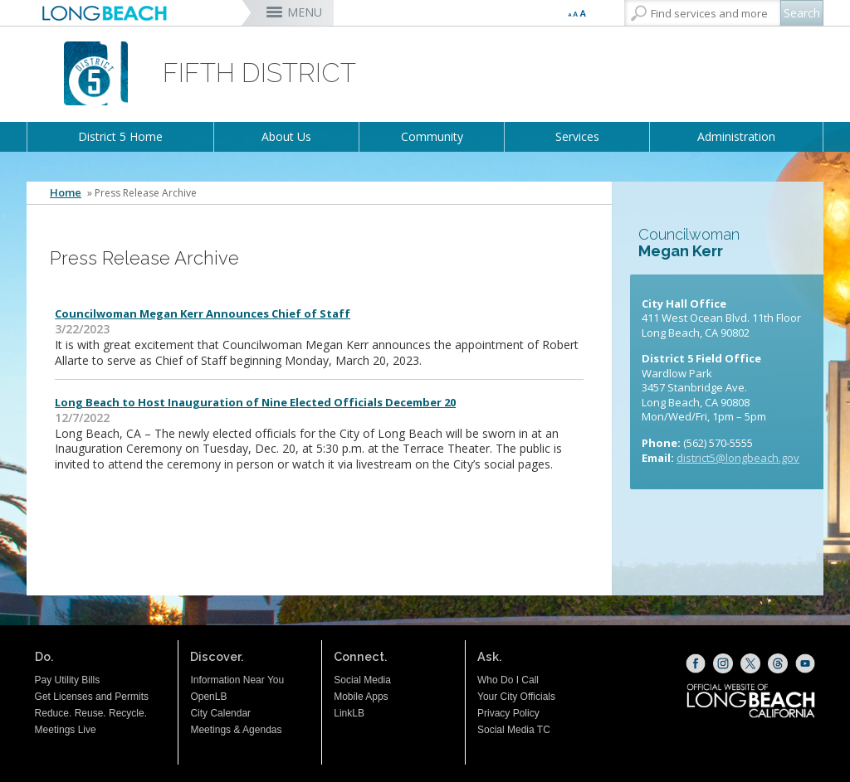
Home (65, 192)
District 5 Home (120, 136)
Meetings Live (65, 730)
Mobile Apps (361, 696)
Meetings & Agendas (235, 730)
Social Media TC (513, 730)
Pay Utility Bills (67, 680)
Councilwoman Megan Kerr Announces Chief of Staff (202, 313)
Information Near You (237, 680)
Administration (736, 136)
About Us (286, 136)
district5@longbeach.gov (738, 457)
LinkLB (349, 713)
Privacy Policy (508, 713)
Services (577, 136)
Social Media (362, 680)
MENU (304, 12)
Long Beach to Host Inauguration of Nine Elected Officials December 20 (255, 402)
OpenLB (208, 696)
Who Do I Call (508, 680)
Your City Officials (516, 696)
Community (432, 136)
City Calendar (220, 713)
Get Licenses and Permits (92, 696)
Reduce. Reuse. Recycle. (91, 713)
